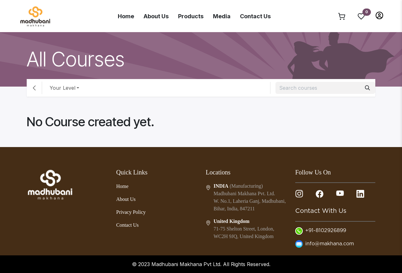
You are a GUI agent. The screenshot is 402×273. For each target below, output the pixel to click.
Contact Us (255, 16)
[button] (379, 15)
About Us (156, 16)
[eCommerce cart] (342, 16)
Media (222, 16)
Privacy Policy (131, 212)
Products (191, 16)
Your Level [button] (62, 88)
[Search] (367, 88)
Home (126, 16)
